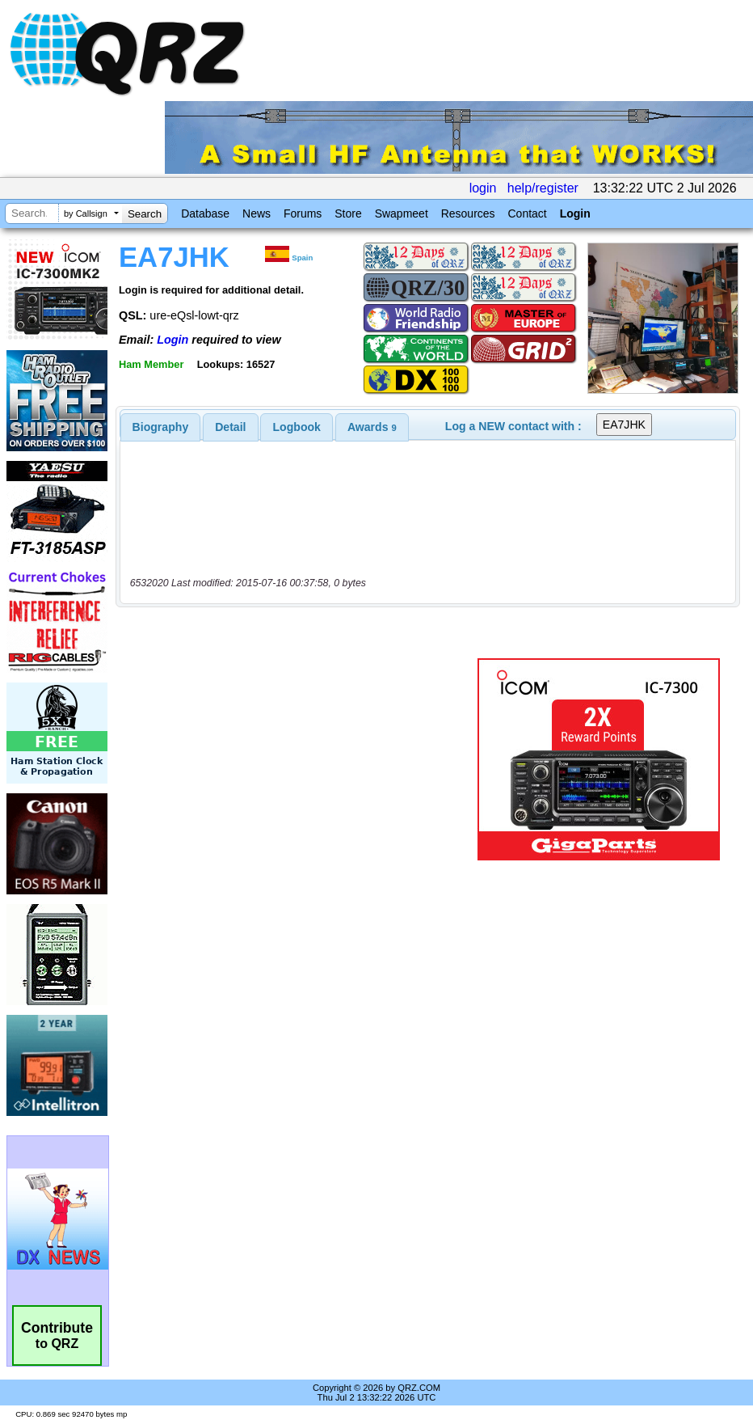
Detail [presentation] (230, 427)
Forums (303, 213)
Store (347, 213)
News (256, 213)
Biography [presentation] (161, 427)
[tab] (160, 427)
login (483, 188)
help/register (542, 188)
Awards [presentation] (372, 427)
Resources (468, 213)
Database (205, 213)
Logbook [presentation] (297, 427)
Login (575, 213)
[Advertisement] (299, 759)
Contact (526, 213)
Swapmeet (401, 213)
